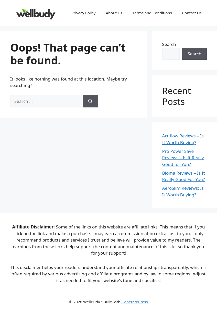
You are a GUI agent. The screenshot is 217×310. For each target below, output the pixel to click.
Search (169, 44)
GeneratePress (135, 301)
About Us (114, 12)
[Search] (90, 101)
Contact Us (192, 12)
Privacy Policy (83, 12)
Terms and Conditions (152, 12)
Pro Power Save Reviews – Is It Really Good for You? (183, 157)
